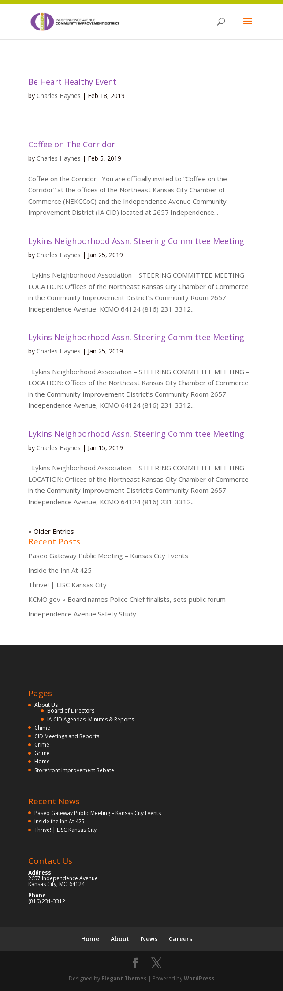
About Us (46, 705)
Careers (180, 939)
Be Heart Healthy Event (72, 81)
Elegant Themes (124, 978)
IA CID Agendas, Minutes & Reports (90, 719)
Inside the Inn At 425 (60, 570)
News (149, 939)
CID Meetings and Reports (66, 736)
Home (42, 761)
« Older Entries (51, 531)
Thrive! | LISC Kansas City (67, 584)
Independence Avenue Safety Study (82, 613)
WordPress (199, 978)
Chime (42, 728)
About (120, 939)
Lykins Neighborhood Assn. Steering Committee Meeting (136, 241)
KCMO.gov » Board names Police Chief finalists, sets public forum (127, 599)
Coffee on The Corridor (71, 144)
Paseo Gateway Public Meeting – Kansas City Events (108, 555)
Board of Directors (70, 710)
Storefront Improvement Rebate (74, 770)
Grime (42, 753)
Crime (41, 744)
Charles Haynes (59, 95)
